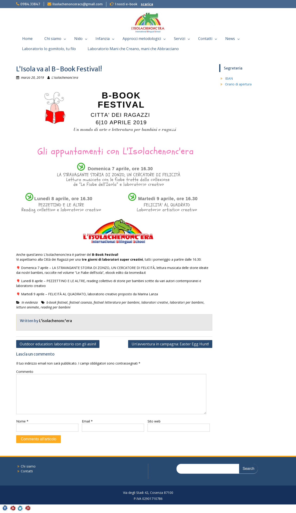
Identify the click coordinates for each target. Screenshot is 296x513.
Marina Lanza (148, 294)
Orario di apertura (238, 84)
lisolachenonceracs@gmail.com (77, 4)
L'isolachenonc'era (65, 77)
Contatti (205, 38)
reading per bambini (56, 307)
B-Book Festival (105, 254)
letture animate (27, 307)
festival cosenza (80, 302)
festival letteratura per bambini (116, 302)
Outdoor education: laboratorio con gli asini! (58, 344)
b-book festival (57, 302)
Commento (24, 371)
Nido (78, 38)
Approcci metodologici (142, 38)
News (230, 38)
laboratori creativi (154, 302)
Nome (22, 421)
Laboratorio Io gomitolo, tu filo (49, 48)
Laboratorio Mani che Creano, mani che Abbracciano (133, 48)
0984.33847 (30, 4)
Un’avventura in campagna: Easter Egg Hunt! (170, 344)
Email (87, 421)
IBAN (229, 78)
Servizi (179, 38)
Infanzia (103, 38)
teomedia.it (137, 272)
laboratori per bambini (187, 302)
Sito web (154, 421)
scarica (147, 4)
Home (27, 38)
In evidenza (30, 302)
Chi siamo (52, 38)
